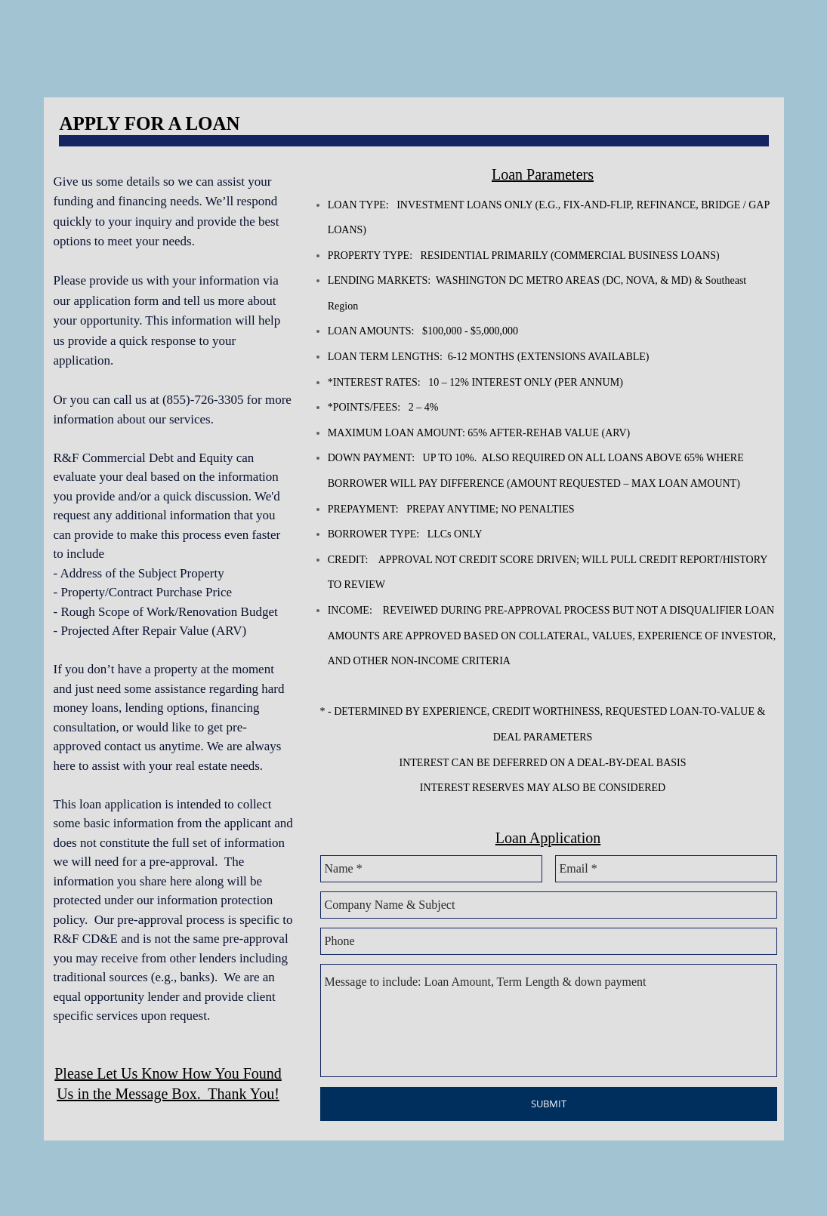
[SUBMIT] (548, 1104)
